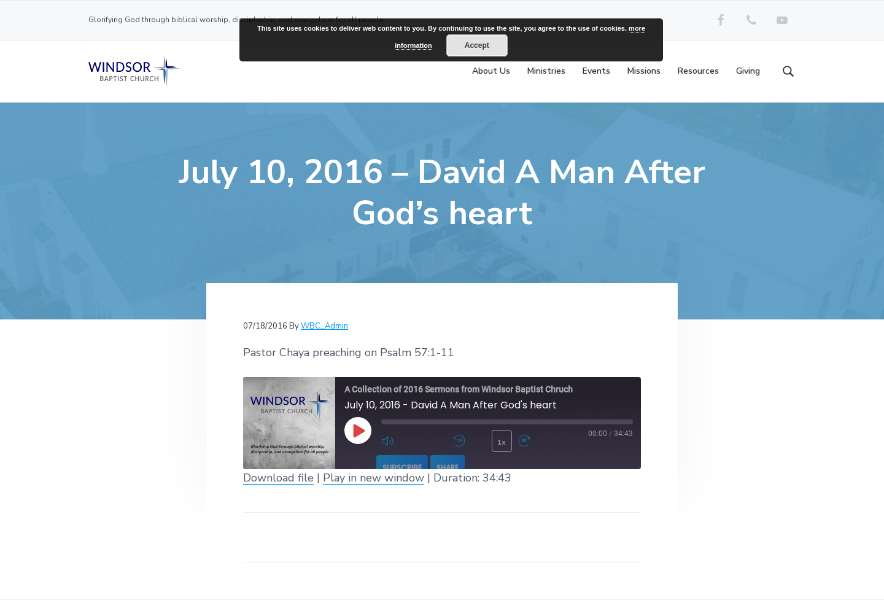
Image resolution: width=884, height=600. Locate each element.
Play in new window (373, 477)
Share (447, 467)
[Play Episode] (357, 430)
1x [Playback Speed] (501, 442)
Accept (477, 45)
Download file (278, 477)
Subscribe (402, 467)
